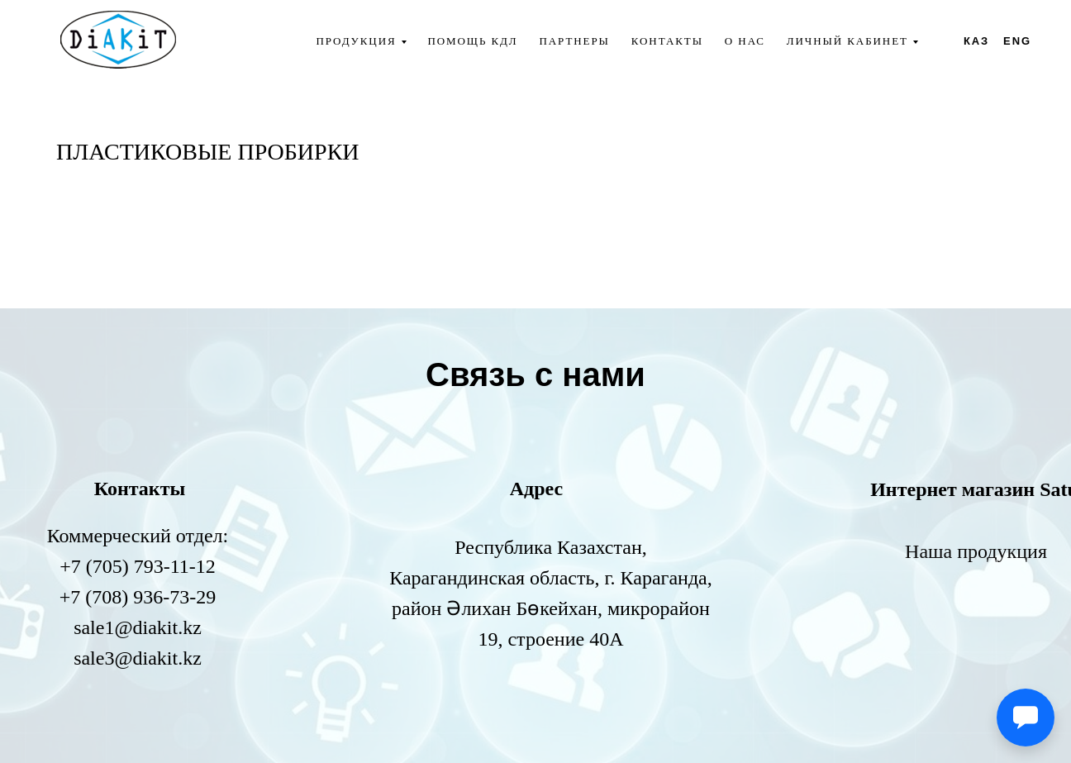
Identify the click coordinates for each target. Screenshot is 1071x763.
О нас (745, 41)
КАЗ (976, 41)
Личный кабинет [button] (847, 41)
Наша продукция (976, 551)
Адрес (536, 488)
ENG (1017, 41)
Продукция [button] (356, 41)
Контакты (667, 41)
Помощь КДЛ (472, 41)
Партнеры (575, 41)
